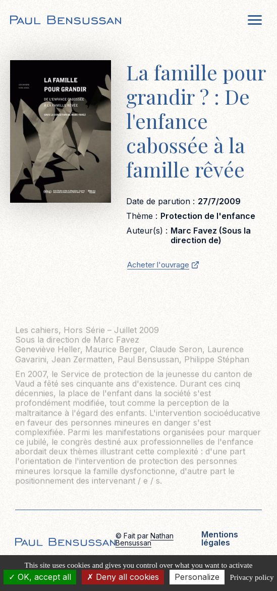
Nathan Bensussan (145, 539)
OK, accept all (40, 577)
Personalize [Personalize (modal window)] (197, 577)
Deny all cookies (123, 577)
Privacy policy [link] (251, 577)
